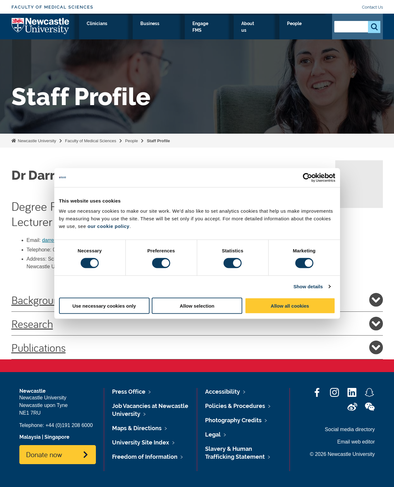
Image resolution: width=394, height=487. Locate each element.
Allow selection (197, 305)
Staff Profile (158, 140)
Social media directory (350, 429)
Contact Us (372, 7)
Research (119, 31)
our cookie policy (109, 226)
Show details (308, 286)
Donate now (44, 454)
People (313, 31)
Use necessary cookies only (104, 305)
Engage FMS (247, 31)
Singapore (57, 437)
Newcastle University (36, 140)
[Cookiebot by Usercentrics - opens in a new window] (307, 178)
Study (149, 31)
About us (283, 31)
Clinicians (178, 31)
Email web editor (356, 441)
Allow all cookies (290, 305)
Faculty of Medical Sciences (52, 7)
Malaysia (30, 437)
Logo (40, 29)
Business (211, 31)
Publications (197, 347)
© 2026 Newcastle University (342, 454)
